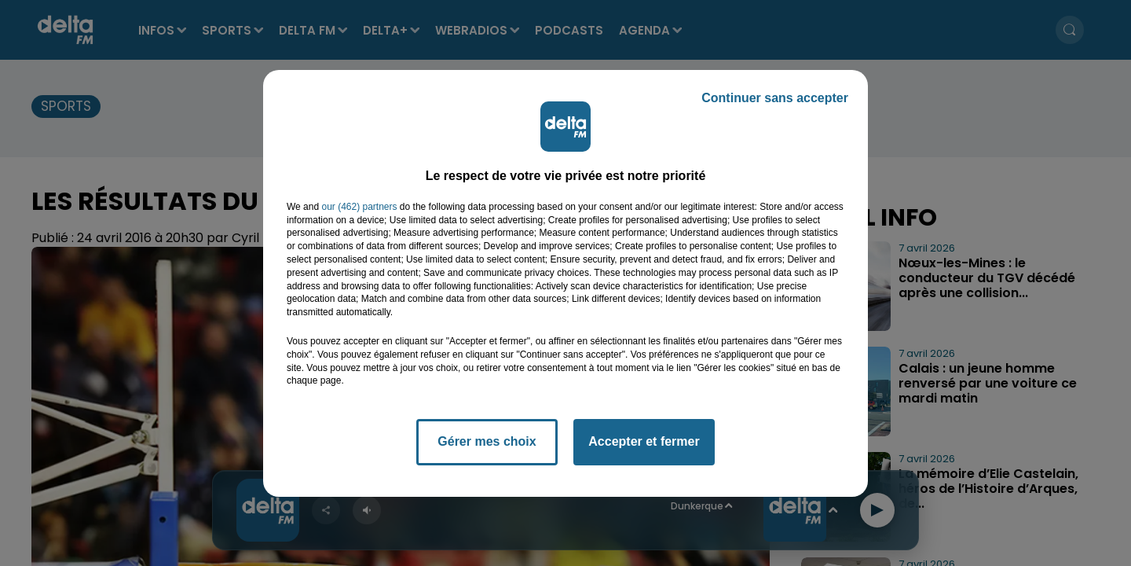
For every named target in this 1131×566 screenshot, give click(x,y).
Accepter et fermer (643, 441)
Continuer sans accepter (774, 98)
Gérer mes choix (486, 441)
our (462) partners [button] (359, 206)
